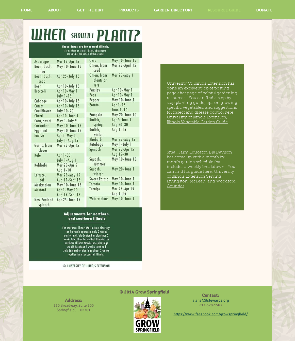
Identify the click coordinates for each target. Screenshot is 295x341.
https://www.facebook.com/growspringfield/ (211, 314)
